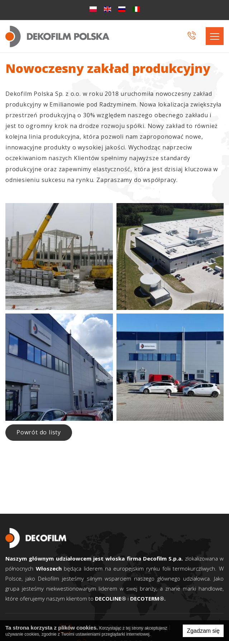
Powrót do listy (38, 432)
